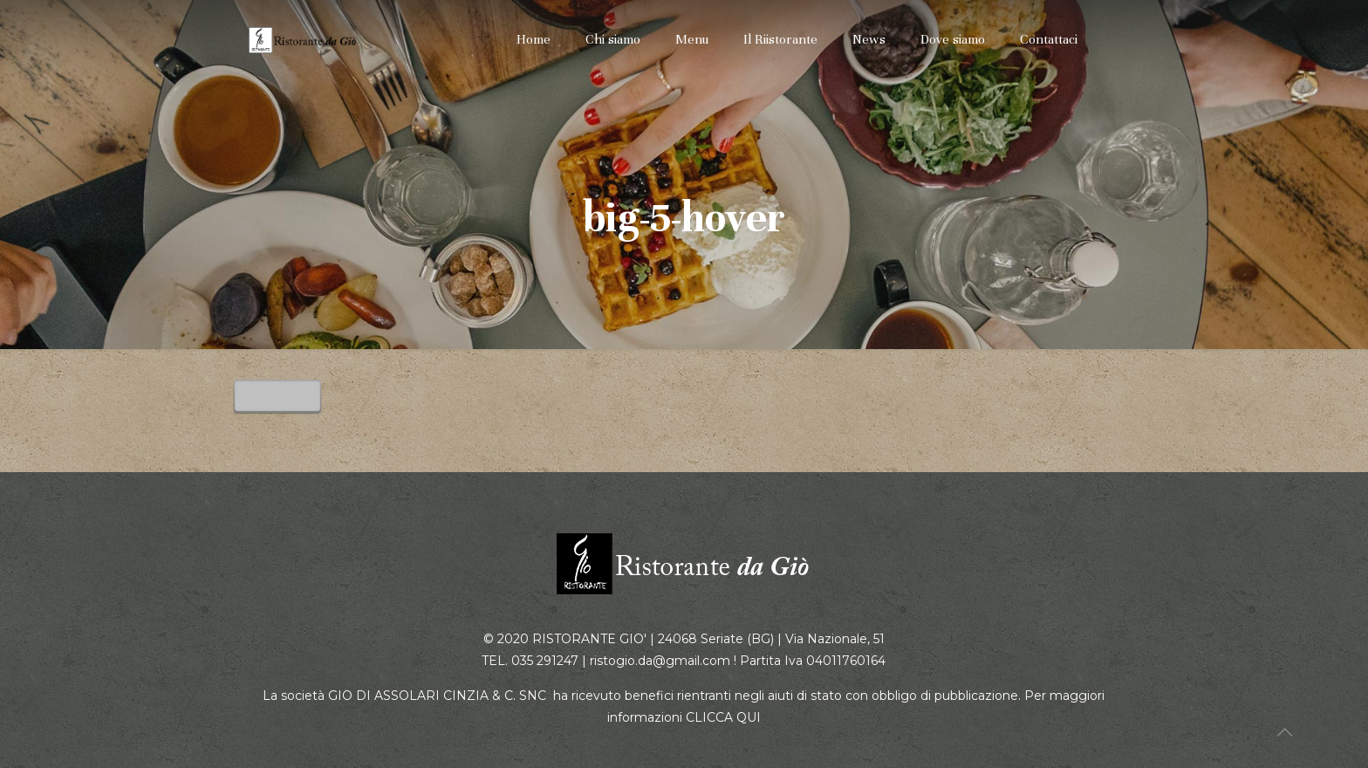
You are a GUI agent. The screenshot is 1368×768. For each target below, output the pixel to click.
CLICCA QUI (723, 717)
